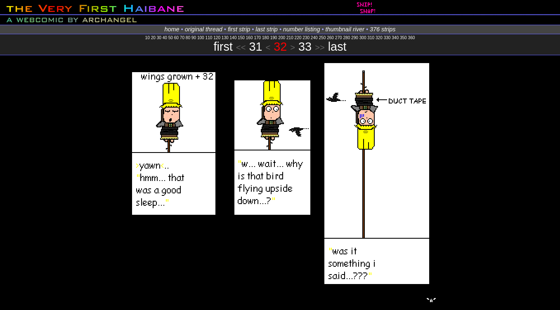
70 (182, 37)
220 (298, 37)
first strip (239, 29)
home (172, 29)
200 (281, 37)
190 (273, 37)
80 (188, 37)
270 (338, 37)
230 (306, 37)
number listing (301, 29)
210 (289, 37)
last (337, 46)
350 (403, 37)
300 (362, 37)
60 (176, 37)
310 (370, 37)
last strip (266, 29)
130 (225, 37)
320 (379, 37)
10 (147, 37)
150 (241, 37)
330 (387, 37)
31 (255, 46)
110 (209, 37)
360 (411, 37)
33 (305, 46)
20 (153, 37)
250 (322, 37)
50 (170, 37)
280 (346, 37)
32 (280, 46)
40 (165, 37)
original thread (203, 29)
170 (257, 37)
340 (395, 37)
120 (216, 37)
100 (200, 37)
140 (232, 37)
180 (265, 37)
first (222, 46)
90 (193, 37)
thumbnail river (345, 29)
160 (249, 37)
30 (159, 37)
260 (330, 37)
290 (354, 37)
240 (314, 37)
